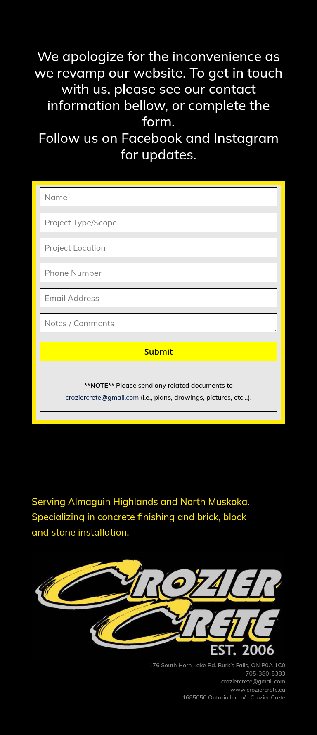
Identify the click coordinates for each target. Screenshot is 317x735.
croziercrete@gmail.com (102, 397)
